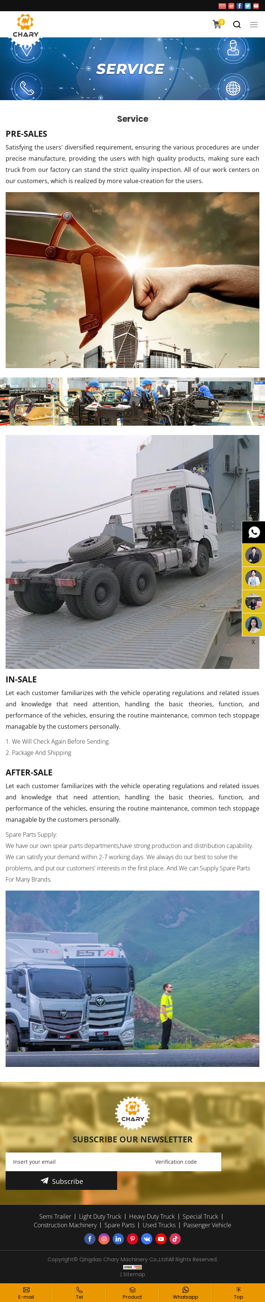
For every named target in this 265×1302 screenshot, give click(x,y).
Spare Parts (119, 1225)
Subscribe (67, 1181)
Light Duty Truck (100, 1216)
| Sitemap (132, 1274)
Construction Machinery (65, 1225)
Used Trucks (159, 1225)
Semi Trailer (55, 1216)
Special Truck (200, 1216)
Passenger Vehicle (207, 1225)
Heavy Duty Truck (152, 1216)
